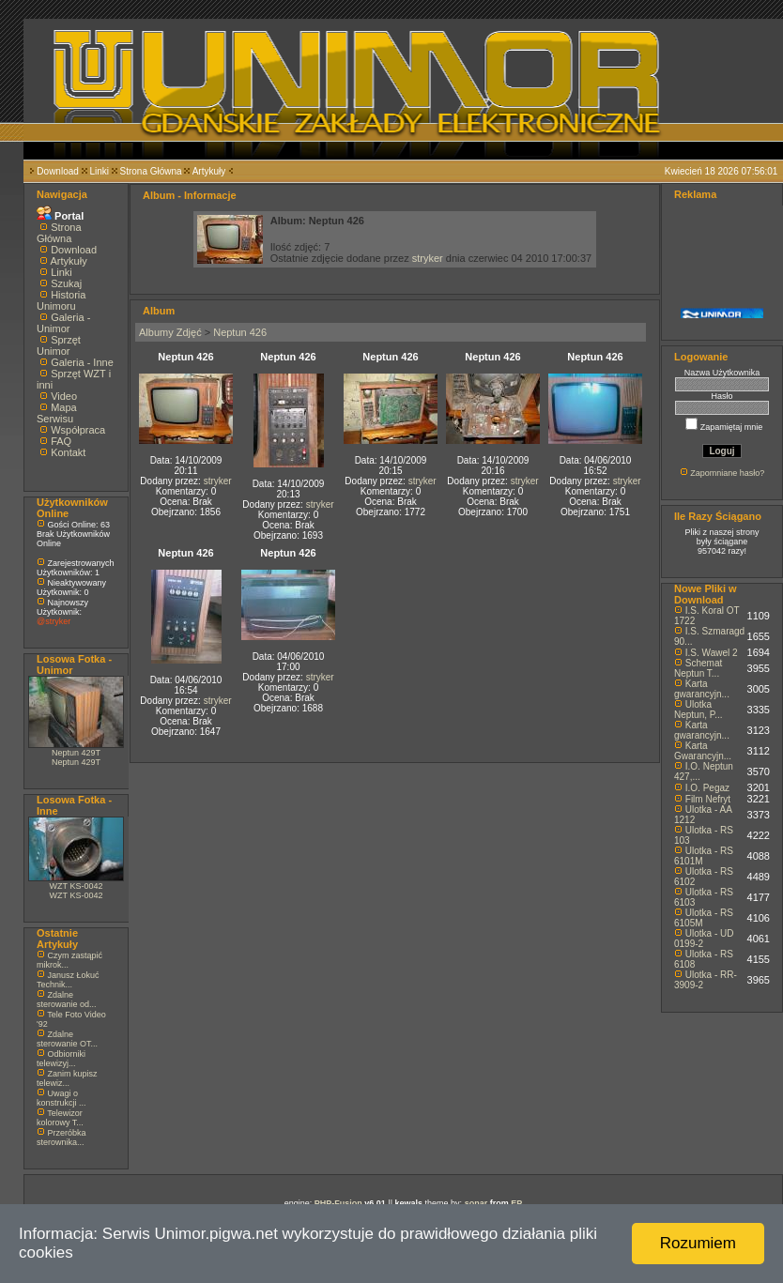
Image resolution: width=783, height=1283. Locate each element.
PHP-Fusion (338, 1203)
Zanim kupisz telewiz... (67, 1078)
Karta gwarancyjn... (701, 689)
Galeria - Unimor (63, 323)
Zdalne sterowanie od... (67, 999)
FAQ (61, 441)
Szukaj (66, 283)
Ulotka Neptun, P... (698, 709)
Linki (99, 171)
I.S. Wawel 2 (711, 653)
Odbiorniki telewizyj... (61, 1058)
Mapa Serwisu (57, 413)
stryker (427, 258)
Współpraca (78, 429)
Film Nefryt (707, 799)
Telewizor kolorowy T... (60, 1117)
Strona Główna (151, 171)
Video (64, 396)
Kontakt (68, 452)
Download (57, 171)
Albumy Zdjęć (170, 332)
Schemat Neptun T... (698, 668)
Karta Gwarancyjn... (702, 751)
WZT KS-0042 (76, 886)
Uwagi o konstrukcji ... (61, 1098)
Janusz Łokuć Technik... (68, 979)
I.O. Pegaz (707, 788)
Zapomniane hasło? (727, 473)
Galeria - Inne (82, 362)
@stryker (53, 621)
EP (516, 1203)
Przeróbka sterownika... (61, 1137)
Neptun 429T (76, 752)
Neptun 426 (240, 332)
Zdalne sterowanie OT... (67, 1039)
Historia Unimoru (61, 300)
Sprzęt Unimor (59, 345)
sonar (476, 1203)
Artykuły (209, 171)
